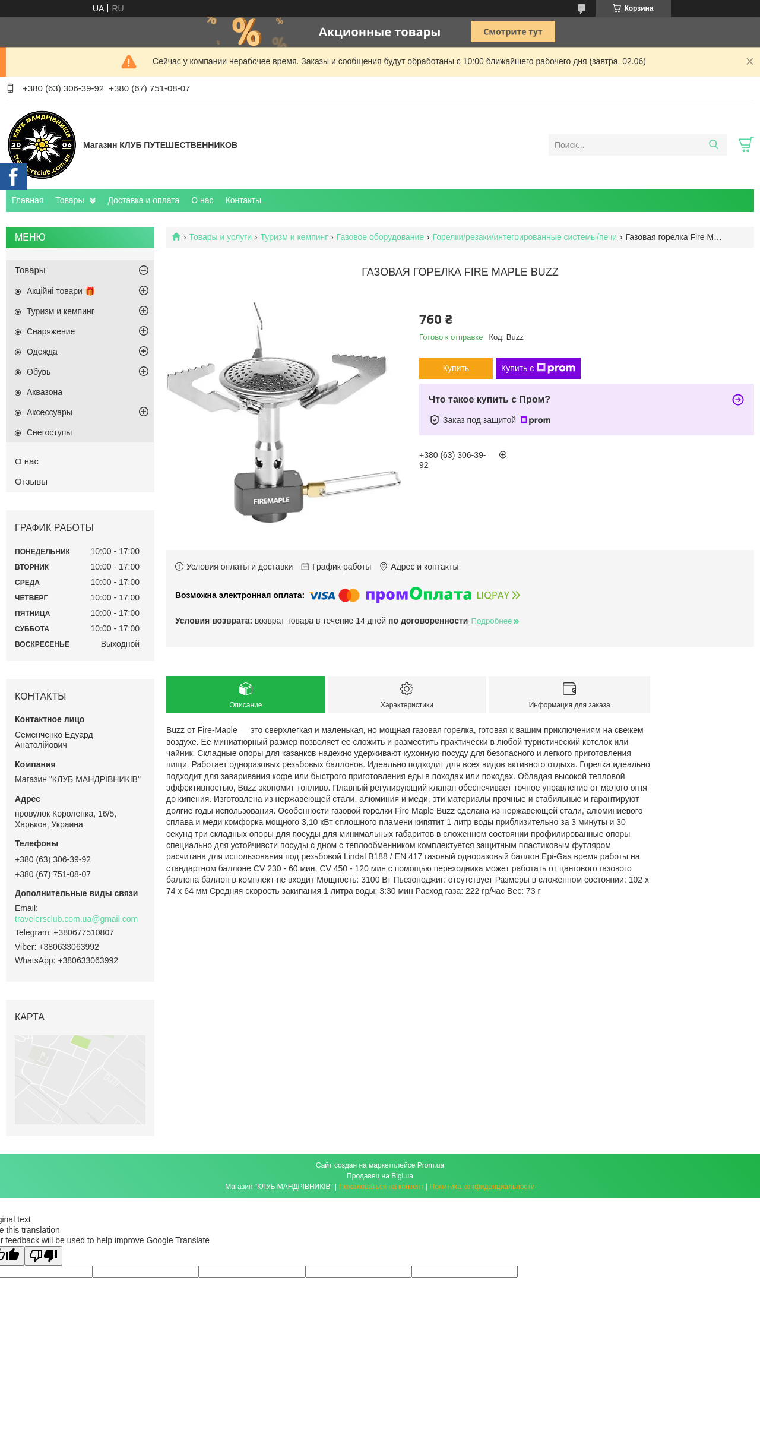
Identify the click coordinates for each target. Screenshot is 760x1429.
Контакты (243, 200)
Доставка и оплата (143, 200)
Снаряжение (51, 331)
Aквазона (44, 392)
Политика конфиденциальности (482, 1187)
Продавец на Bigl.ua (380, 1176)
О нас (202, 200)
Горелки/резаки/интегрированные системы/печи (525, 237)
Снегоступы (49, 432)
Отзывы (31, 481)
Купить (456, 368)
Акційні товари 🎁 (61, 291)
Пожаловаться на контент (381, 1187)
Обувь (38, 372)
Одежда (42, 351)
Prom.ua (430, 1165)
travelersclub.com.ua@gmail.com (76, 919)
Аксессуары (49, 412)
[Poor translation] (43, 1256)
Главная (27, 200)
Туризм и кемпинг (294, 237)
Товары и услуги (220, 237)
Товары (69, 200)
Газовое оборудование (380, 237)
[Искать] (713, 145)
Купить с (538, 368)
